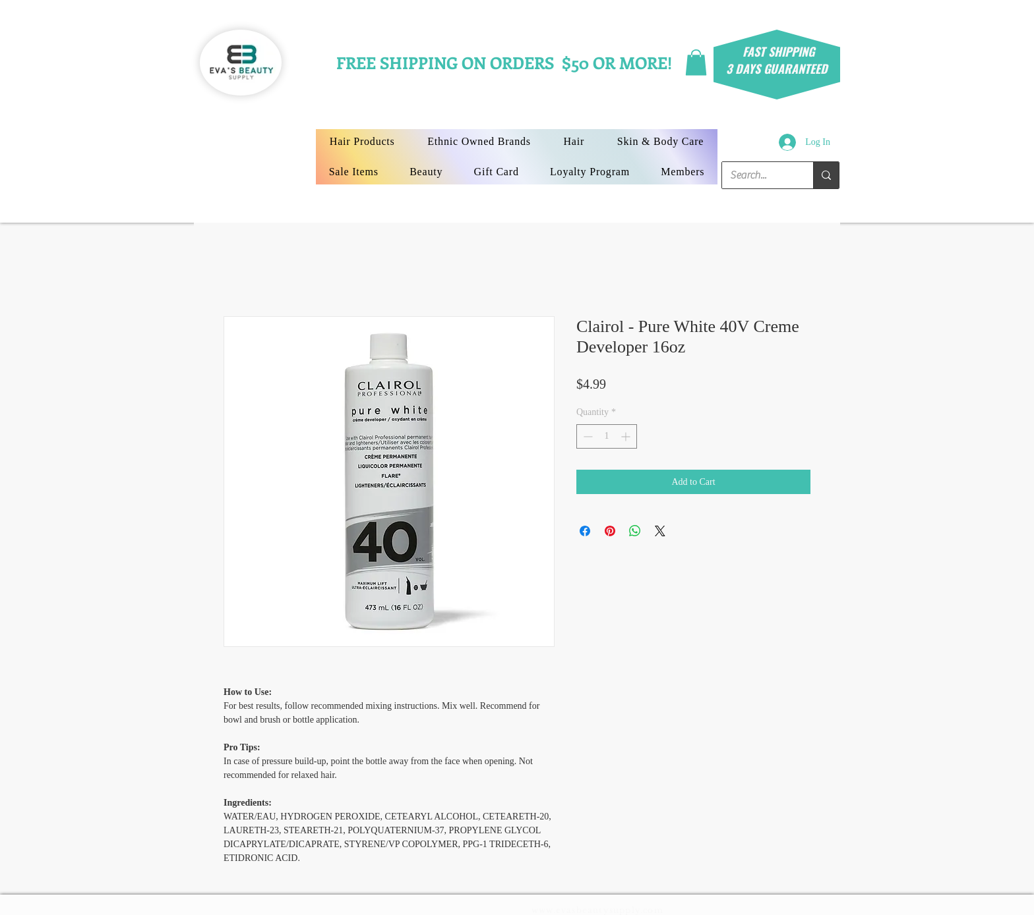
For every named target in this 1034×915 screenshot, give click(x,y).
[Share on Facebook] (585, 531)
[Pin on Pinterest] (610, 531)
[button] (696, 62)
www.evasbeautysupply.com (597, 910)
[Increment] (627, 436)
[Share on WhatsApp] (635, 531)
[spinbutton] (607, 436)
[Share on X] (660, 531)
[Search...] (757, 175)
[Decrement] (586, 436)
